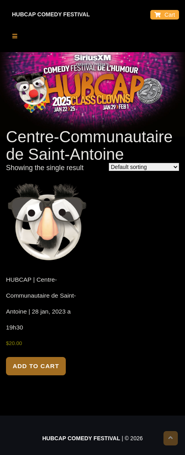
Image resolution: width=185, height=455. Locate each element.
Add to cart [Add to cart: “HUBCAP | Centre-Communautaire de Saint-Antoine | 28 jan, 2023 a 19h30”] (36, 366)
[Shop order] (144, 167)
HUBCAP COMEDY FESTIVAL (51, 14)
